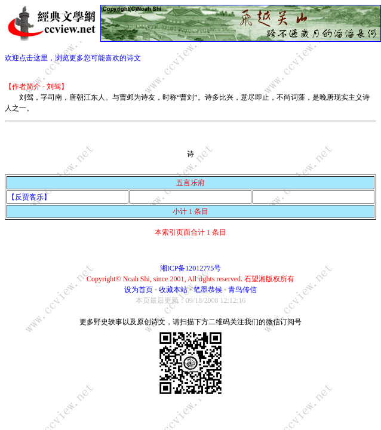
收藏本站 (173, 289)
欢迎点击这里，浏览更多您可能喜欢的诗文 (73, 58)
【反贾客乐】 (29, 197)
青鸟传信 (242, 289)
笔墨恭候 (207, 289)
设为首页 (138, 289)
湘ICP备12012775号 (191, 268)
